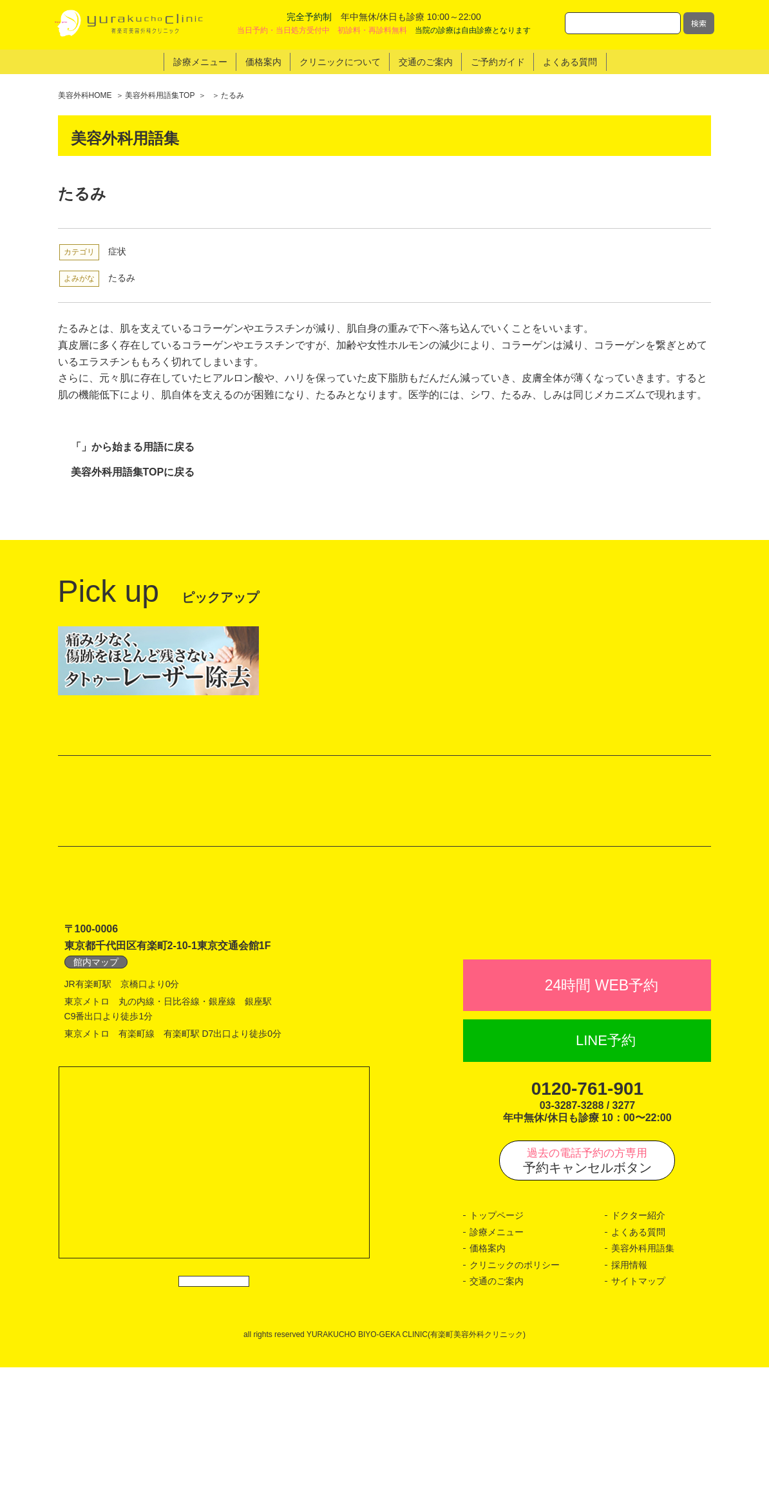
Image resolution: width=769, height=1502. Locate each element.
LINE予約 (606, 1175)
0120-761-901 (587, 1223)
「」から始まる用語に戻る (133, 446)
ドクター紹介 (638, 1350)
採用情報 (629, 1399)
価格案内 (488, 1383)
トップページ (497, 1350)
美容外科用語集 (642, 1383)
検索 (699, 22)
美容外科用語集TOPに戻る (133, 472)
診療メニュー (497, 1367)
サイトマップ (638, 1416)
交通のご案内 (497, 1416)
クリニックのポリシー (515, 1399)
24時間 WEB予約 (601, 1120)
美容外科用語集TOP (160, 95)
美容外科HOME (85, 95)
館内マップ (96, 1068)
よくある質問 (638, 1367)
